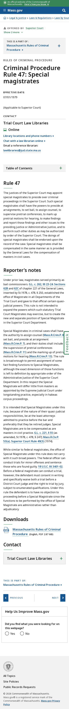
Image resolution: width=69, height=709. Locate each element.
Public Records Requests (19, 687)
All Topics (9, 676)
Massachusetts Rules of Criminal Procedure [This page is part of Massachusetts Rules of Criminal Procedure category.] (31, 585)
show (12, 32)
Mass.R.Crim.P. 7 (14, 343)
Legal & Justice (17, 18)
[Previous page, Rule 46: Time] (5, 598)
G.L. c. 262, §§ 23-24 (41, 284)
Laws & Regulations (40, 18)
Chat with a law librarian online (23, 141)
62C (16, 288)
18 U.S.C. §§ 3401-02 (50, 466)
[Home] (5, 18)
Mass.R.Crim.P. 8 (54, 335)
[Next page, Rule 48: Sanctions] (62, 598)
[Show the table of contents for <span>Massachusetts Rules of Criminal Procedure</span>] (59, 46)
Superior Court (35, 28)
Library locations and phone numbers (27, 136)
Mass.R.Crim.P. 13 (40, 356)
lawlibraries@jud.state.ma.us (22, 150)
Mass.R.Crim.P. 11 (15, 352)
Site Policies (11, 681)
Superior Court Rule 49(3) (27, 441)
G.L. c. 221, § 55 (44, 433)
